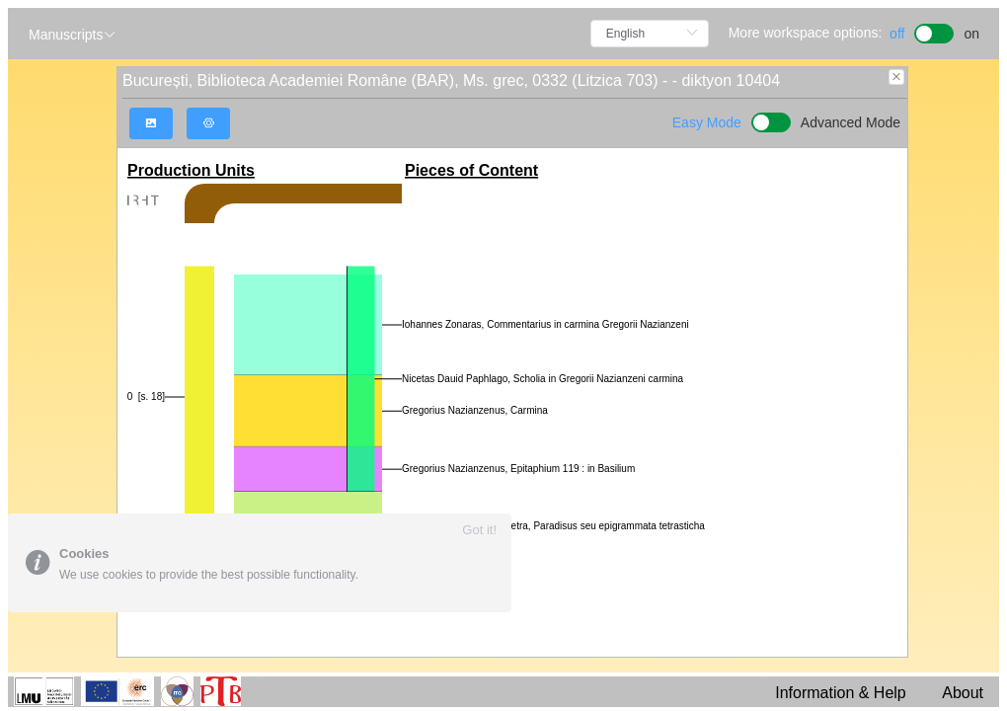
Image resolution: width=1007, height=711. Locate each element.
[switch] (934, 31)
